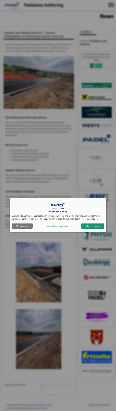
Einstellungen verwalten (58, 226)
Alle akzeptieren (92, 226)
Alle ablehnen (22, 226)
